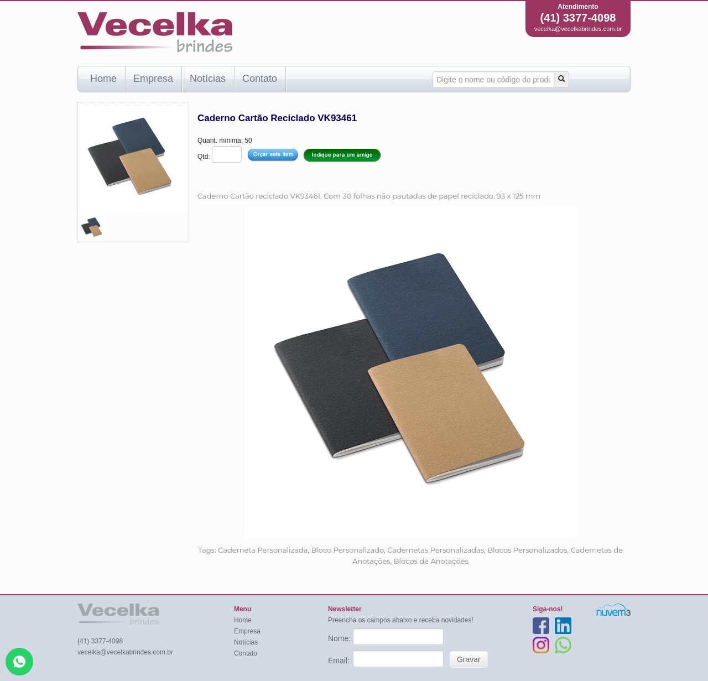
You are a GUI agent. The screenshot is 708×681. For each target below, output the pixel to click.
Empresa (153, 78)
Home (103, 78)
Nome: (340, 638)
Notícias (208, 78)
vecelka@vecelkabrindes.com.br (578, 28)
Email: (340, 660)
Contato (259, 78)
